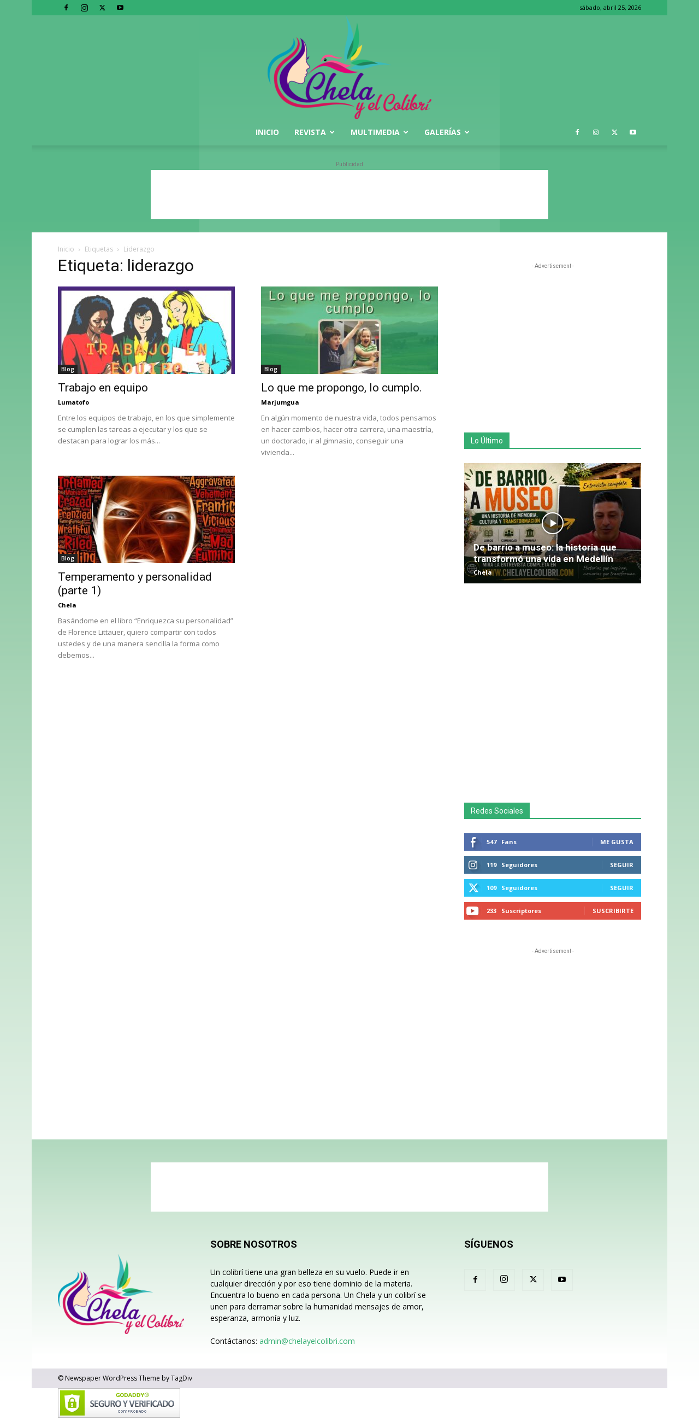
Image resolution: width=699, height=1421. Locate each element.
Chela (67, 605)
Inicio (267, 132)
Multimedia (379, 132)
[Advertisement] (349, 194)
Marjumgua (280, 402)
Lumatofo (73, 402)
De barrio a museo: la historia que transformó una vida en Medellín (545, 553)
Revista (314, 132)
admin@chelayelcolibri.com (307, 1341)
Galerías (447, 132)
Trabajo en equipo (103, 387)
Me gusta (616, 842)
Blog (67, 369)
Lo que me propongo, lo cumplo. (341, 387)
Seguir (621, 865)
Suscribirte (613, 911)
